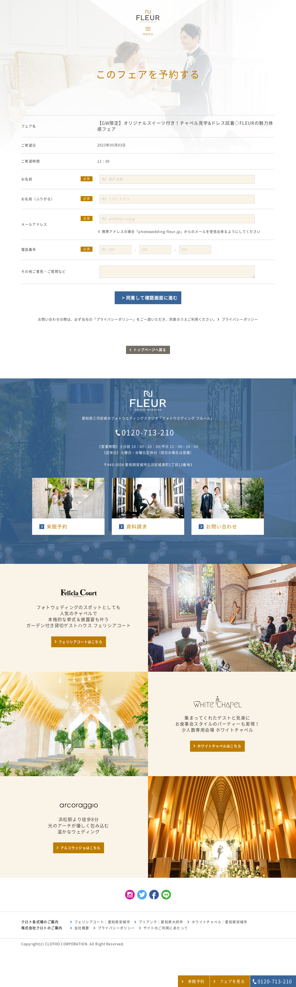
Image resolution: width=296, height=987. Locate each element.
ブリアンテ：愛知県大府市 (161, 922)
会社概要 (81, 928)
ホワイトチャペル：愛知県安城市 (219, 922)
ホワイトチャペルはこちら (219, 746)
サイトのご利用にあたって (165, 928)
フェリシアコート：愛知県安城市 (102, 922)
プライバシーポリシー (240, 319)
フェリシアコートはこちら (80, 642)
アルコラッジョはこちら (80, 848)
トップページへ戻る (149, 350)
